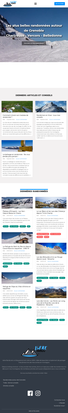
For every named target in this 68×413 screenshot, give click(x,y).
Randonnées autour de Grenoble (14, 380)
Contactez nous (59, 400)
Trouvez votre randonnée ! (34, 43)
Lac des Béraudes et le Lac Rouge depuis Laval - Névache (49, 258)
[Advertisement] (34, 75)
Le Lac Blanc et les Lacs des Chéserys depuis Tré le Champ (51, 212)
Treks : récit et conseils (10, 383)
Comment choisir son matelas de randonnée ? (15, 116)
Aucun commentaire (21, 119)
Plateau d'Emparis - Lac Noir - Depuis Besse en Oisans (14, 212)
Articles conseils (8, 386)
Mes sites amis (34, 411)
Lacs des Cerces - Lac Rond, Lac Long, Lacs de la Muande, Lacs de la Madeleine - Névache (51, 303)
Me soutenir (60, 3)
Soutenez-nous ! (59, 406)
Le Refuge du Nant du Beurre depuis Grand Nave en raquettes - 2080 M (17, 247)
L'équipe (62, 403)
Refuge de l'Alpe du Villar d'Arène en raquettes (17, 287)
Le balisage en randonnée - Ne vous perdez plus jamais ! (16, 155)
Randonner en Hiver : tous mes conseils (48, 116)
